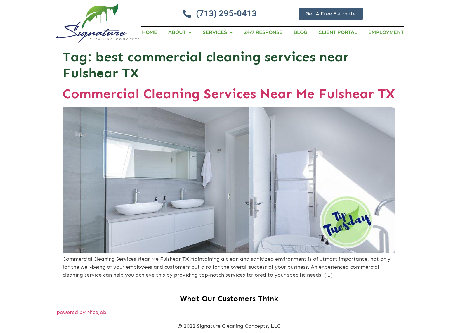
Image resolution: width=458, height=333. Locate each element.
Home (149, 32)
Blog (300, 32)
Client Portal (337, 32)
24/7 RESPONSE (263, 32)
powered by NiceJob (81, 312)
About (180, 32)
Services (218, 32)
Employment (386, 32)
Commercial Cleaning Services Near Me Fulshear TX (229, 94)
